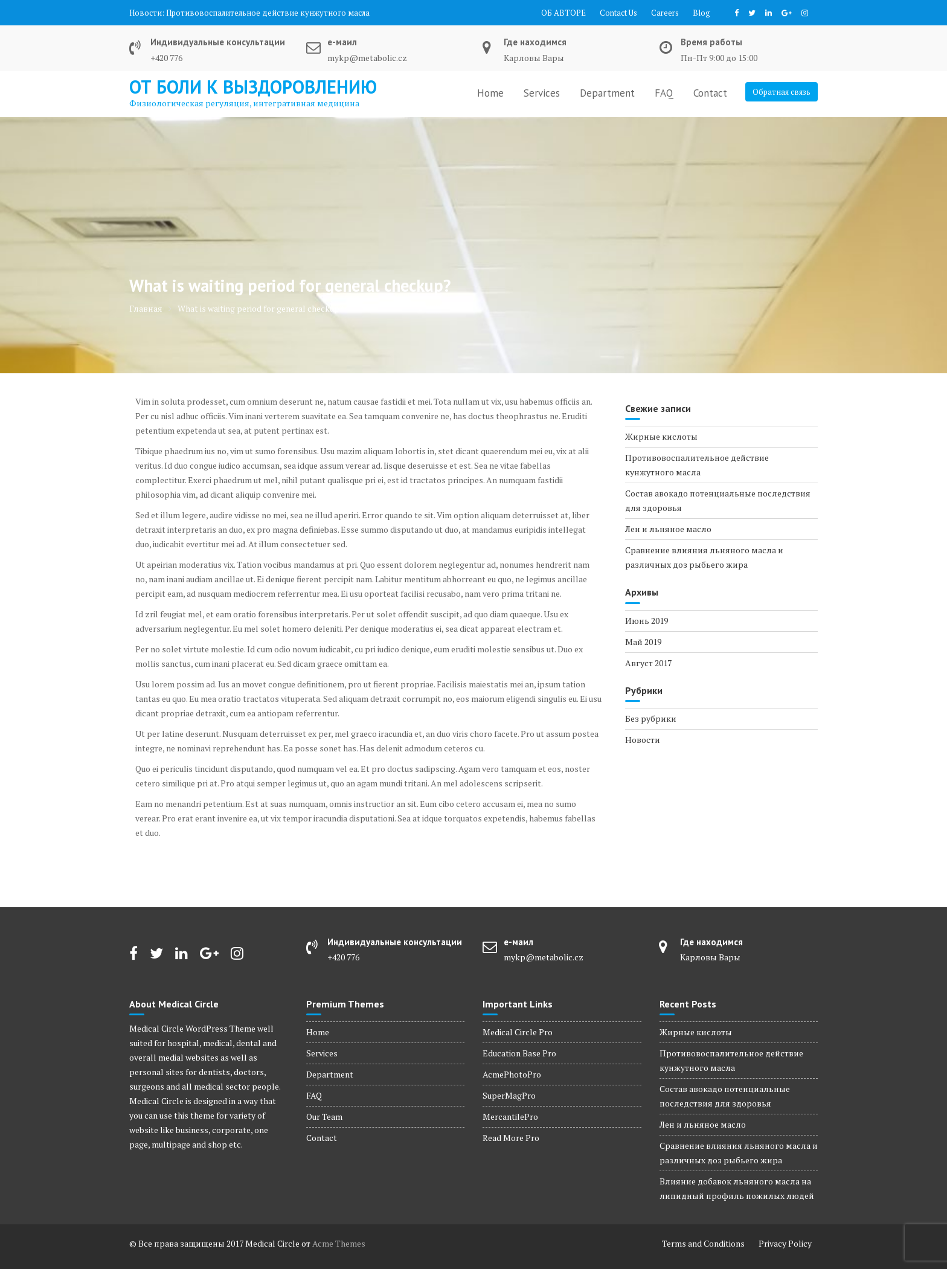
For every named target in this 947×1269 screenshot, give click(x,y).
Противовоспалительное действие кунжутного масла (268, 12)
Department (607, 93)
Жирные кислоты (661, 436)
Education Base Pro (519, 1053)
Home (490, 93)
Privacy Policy (785, 1243)
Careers (665, 12)
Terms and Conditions (703, 1243)
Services (542, 93)
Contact (710, 93)
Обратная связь (782, 91)
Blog (701, 12)
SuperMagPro (509, 1095)
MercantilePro (510, 1116)
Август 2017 (648, 663)
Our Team (324, 1116)
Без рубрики (650, 718)
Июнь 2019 (646, 620)
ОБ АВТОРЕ (563, 12)
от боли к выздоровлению (253, 86)
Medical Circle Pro (518, 1032)
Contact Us (618, 12)
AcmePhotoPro (512, 1074)
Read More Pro (511, 1137)
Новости (642, 739)
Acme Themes (338, 1243)
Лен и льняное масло (668, 529)
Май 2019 (643, 641)
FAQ (664, 93)
